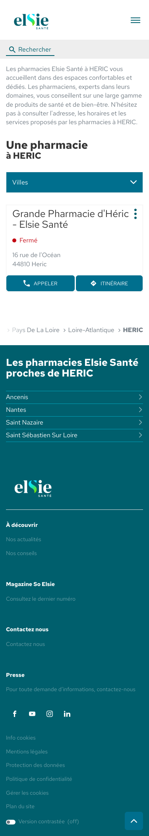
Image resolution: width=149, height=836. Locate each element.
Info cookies (21, 738)
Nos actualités (23, 539)
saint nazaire (74, 422)
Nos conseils (21, 553)
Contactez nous (25, 644)
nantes (74, 410)
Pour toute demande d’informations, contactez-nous (70, 689)
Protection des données (35, 765)
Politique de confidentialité (39, 779)
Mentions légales (27, 752)
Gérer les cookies (27, 793)
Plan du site (20, 806)
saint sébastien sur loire (74, 435)
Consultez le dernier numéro (40, 599)
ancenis (74, 397)
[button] (135, 20)
